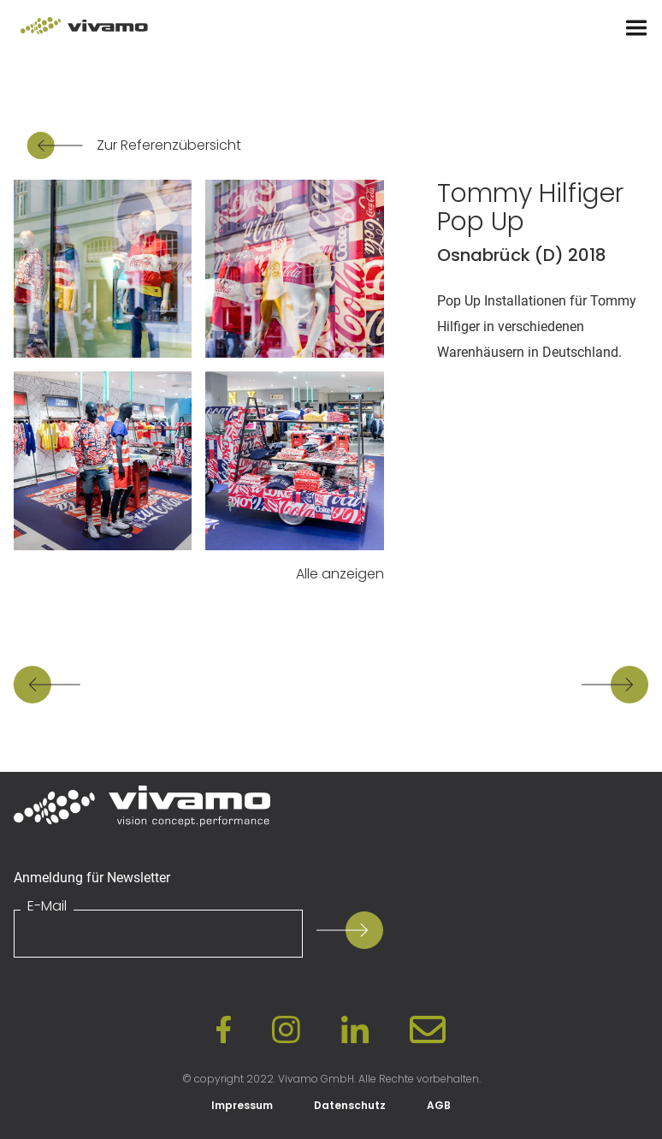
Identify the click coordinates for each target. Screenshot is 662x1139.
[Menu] (636, 28)
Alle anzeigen (340, 574)
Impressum (242, 1105)
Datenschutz (350, 1105)
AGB (439, 1105)
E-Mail (47, 906)
